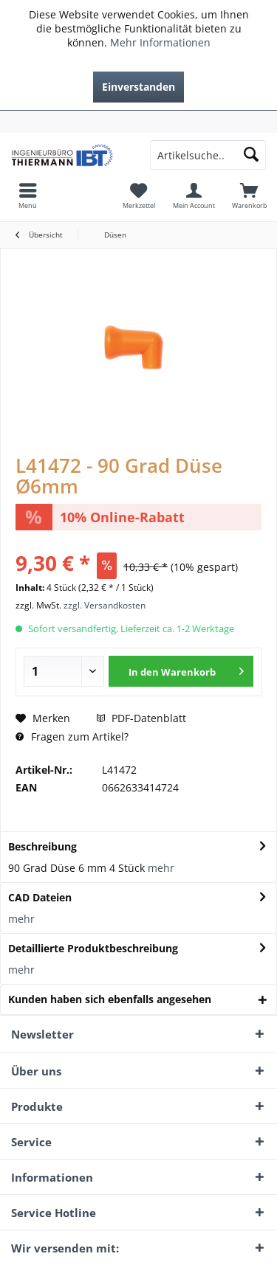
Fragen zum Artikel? (72, 736)
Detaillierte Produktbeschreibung (93, 948)
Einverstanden (138, 87)
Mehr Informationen (160, 42)
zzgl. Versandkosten (105, 605)
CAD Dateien (40, 897)
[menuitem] (138, 122)
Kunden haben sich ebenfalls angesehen (109, 999)
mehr (161, 868)
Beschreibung (42, 846)
